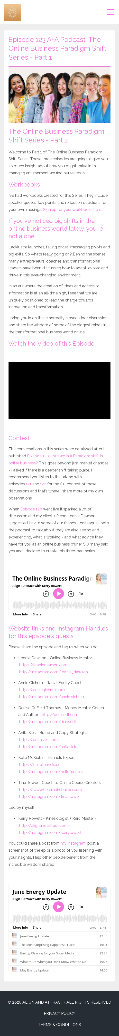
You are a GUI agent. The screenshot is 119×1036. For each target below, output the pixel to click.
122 (43, 484)
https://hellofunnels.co (40, 764)
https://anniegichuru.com (42, 690)
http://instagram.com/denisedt (47, 721)
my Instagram (73, 843)
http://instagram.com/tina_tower (49, 796)
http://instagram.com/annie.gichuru (51, 697)
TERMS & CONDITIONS (59, 1024)
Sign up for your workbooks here (72, 209)
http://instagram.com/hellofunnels (51, 771)
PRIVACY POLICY (59, 1013)
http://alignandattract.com (43, 825)
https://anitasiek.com (38, 739)
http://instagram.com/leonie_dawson (53, 672)
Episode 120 (31, 509)
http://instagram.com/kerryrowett (50, 832)
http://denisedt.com (60, 714)
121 (28, 484)
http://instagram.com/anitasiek (47, 746)
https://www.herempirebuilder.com (50, 789)
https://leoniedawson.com (43, 665)
